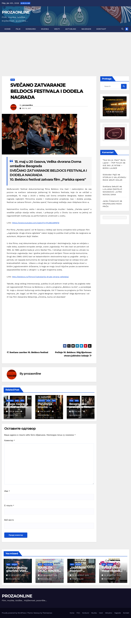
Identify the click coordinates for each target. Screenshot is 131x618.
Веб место (9, 520)
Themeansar (47, 613)
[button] (122, 29)
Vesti (57, 29)
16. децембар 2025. (80, 575)
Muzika (45, 29)
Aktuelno (70, 29)
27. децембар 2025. (17, 575)
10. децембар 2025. (112, 575)
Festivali (10, 400)
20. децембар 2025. (49, 575)
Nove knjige (48, 564)
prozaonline (27, 105)
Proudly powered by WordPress (14, 613)
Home (7, 29)
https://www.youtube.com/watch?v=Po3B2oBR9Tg (35, 223)
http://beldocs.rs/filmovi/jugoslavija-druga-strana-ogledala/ (40, 277)
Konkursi (31, 29)
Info (22, 400)
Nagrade (86, 29)
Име (7, 491)
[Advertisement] (65, 50)
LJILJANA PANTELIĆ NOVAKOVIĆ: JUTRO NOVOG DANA (112, 192)
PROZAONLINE (15, 12)
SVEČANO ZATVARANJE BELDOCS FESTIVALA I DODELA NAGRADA (46, 91)
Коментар (9, 440)
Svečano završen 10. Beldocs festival (27, 352)
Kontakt (101, 29)
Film (18, 29)
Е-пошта (9, 505)
